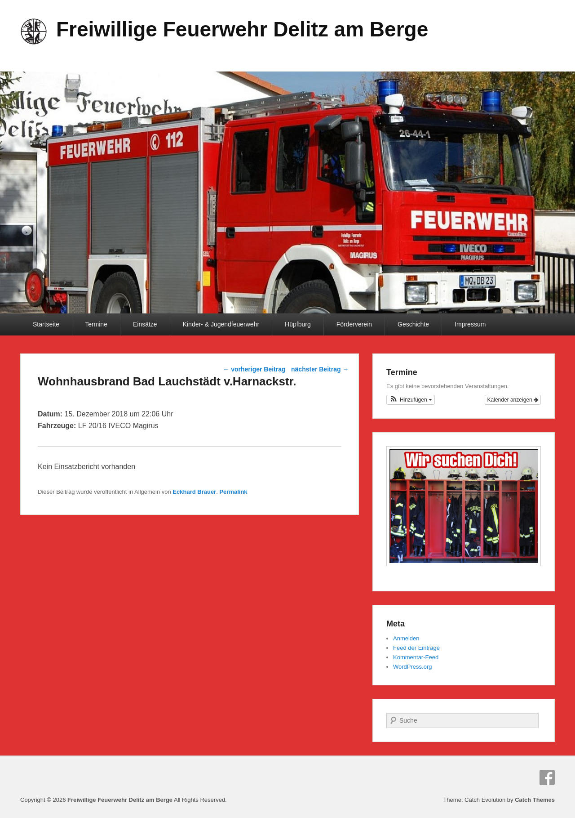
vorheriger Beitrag (254, 369)
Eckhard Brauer (194, 491)
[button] (410, 399)
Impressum (470, 324)
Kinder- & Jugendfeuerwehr (221, 324)
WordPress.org (412, 666)
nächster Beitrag (320, 369)
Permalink (233, 491)
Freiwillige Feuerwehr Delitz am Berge (242, 29)
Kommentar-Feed (415, 657)
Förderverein (354, 324)
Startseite (46, 324)
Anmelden (406, 638)
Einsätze (145, 324)
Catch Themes (535, 799)
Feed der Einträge (416, 647)
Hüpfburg (298, 324)
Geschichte (413, 324)
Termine (96, 324)
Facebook (547, 777)
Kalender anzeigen (512, 400)
